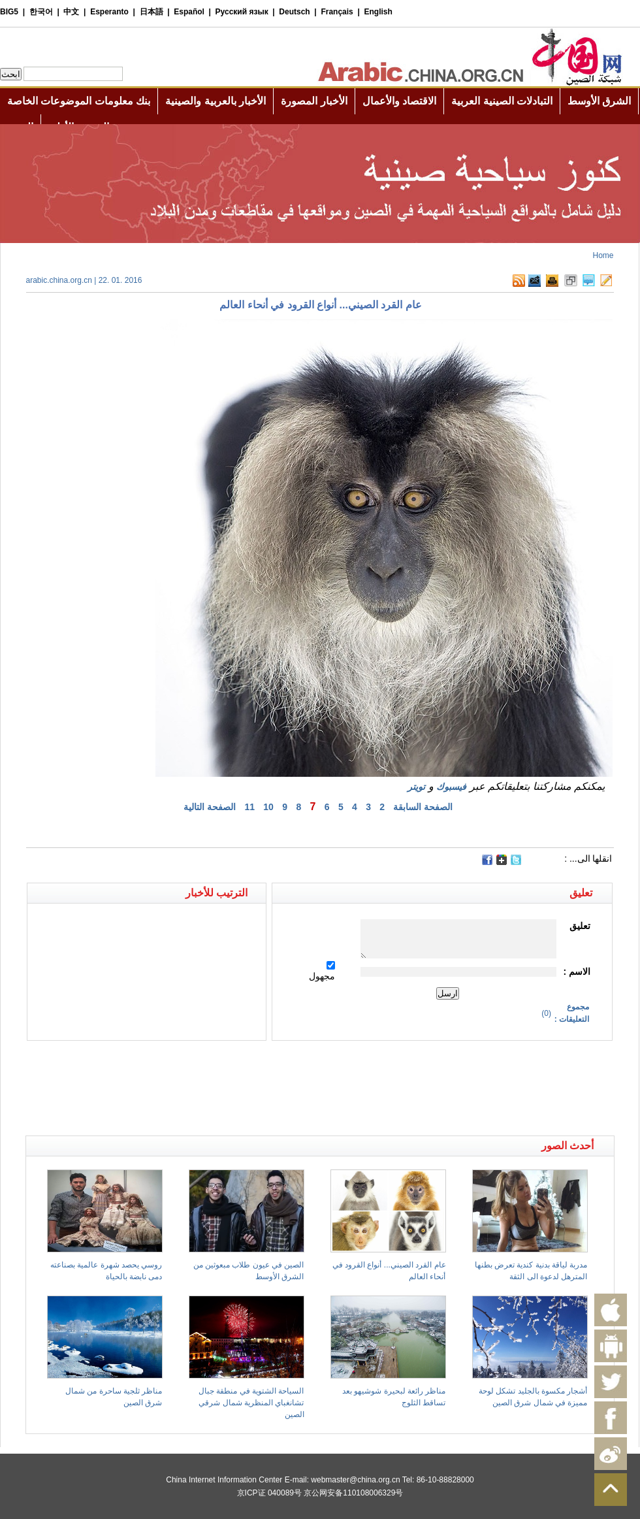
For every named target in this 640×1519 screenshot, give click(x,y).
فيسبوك (451, 786)
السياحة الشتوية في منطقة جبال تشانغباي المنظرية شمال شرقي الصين (251, 1402)
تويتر (416, 786)
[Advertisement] (173, 1063)
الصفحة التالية (210, 807)
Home (602, 255)
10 (268, 807)
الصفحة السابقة (423, 807)
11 (249, 807)
